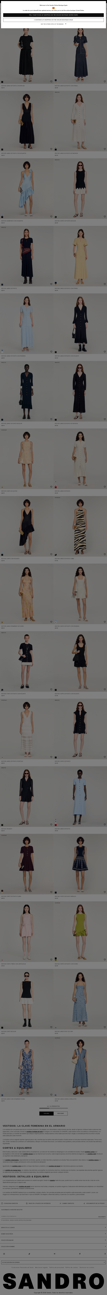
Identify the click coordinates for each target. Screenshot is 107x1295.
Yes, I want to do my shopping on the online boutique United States (53, 15)
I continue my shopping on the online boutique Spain (53, 20)
